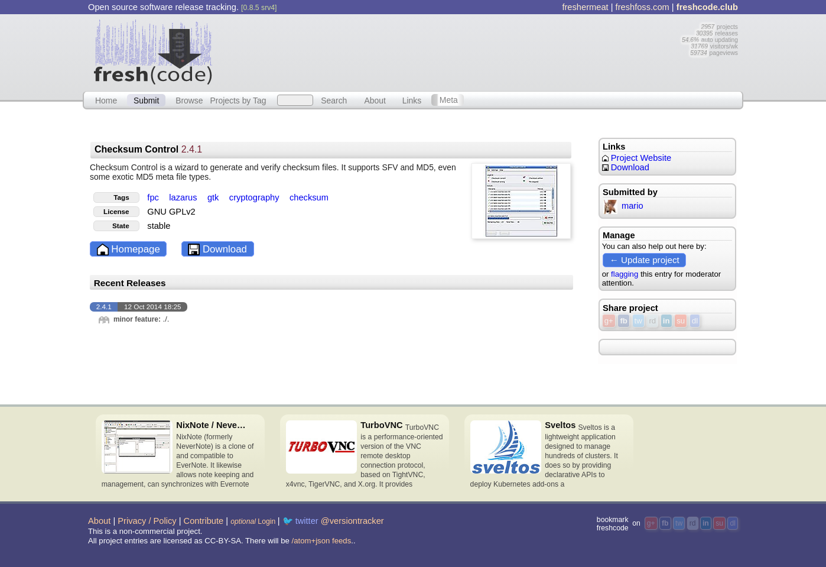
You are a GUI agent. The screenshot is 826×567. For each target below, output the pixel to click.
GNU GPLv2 (171, 211)
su (681, 320)
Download (217, 250)
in (666, 320)
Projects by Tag (238, 100)
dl (695, 320)
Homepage (128, 250)
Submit (146, 100)
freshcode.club (707, 7)
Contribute (204, 521)
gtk (214, 197)
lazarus (184, 197)
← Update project (644, 260)
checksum (309, 197)
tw (638, 320)
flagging (624, 274)
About (375, 100)
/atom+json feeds (322, 540)
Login (252, 521)
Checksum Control (148, 149)
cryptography (255, 197)
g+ (608, 320)
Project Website (636, 158)
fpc (154, 197)
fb (623, 320)
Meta (449, 100)
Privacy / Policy (147, 521)
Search (334, 100)
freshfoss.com (642, 7)
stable (158, 226)
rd (652, 320)
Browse (189, 100)
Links (412, 100)
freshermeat (585, 7)
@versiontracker (352, 521)
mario (623, 205)
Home (106, 100)
